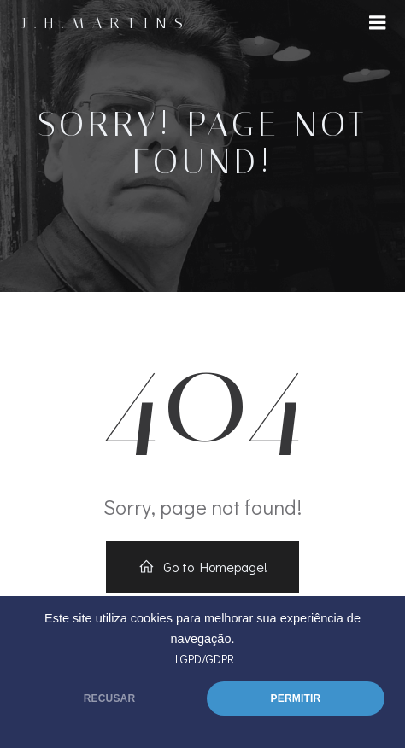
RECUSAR (110, 698)
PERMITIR (296, 698)
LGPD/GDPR (204, 659)
